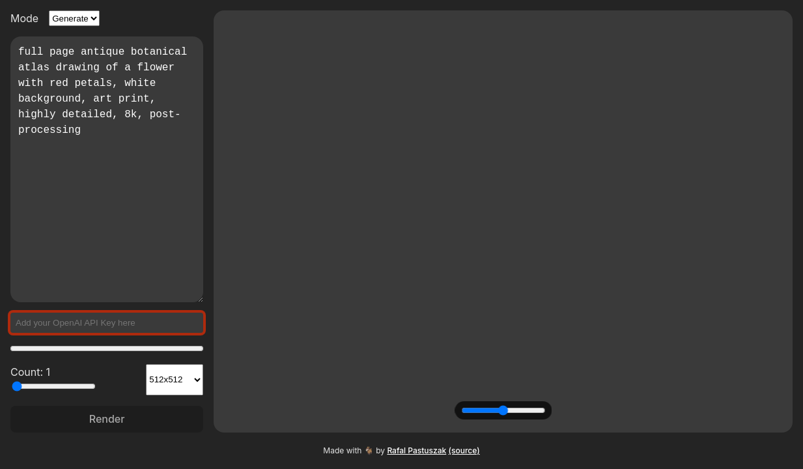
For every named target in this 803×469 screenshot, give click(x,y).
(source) (464, 450)
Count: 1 (53, 378)
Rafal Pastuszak (416, 450)
